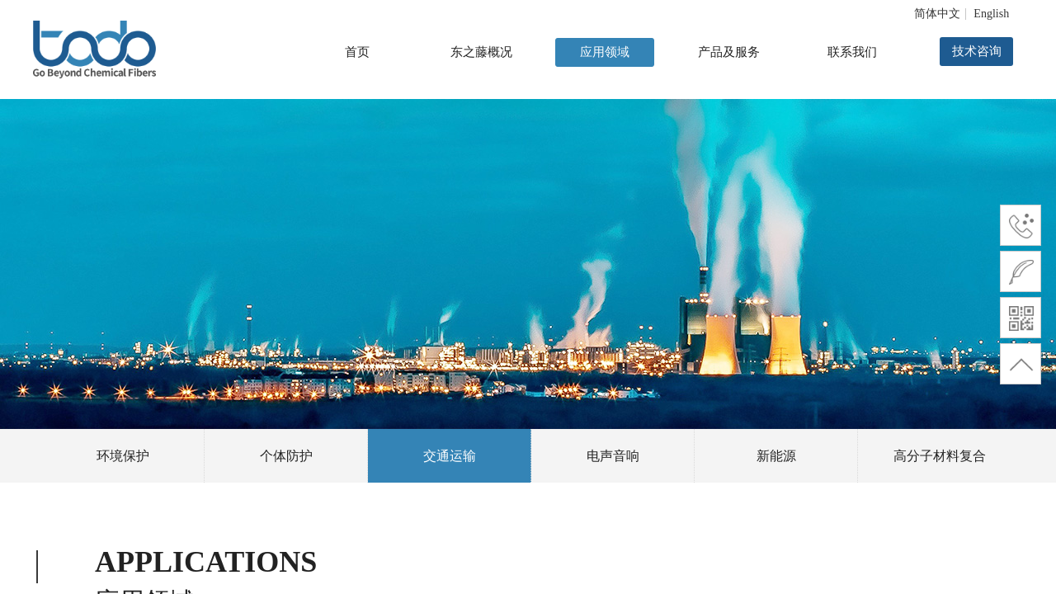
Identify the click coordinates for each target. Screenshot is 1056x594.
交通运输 (449, 456)
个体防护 (286, 456)
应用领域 (604, 52)
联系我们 (852, 52)
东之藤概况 (481, 52)
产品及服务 (729, 52)
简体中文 (937, 14)
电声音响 (613, 456)
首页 (357, 52)
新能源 (776, 456)
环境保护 (123, 456)
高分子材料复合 (939, 456)
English (991, 14)
